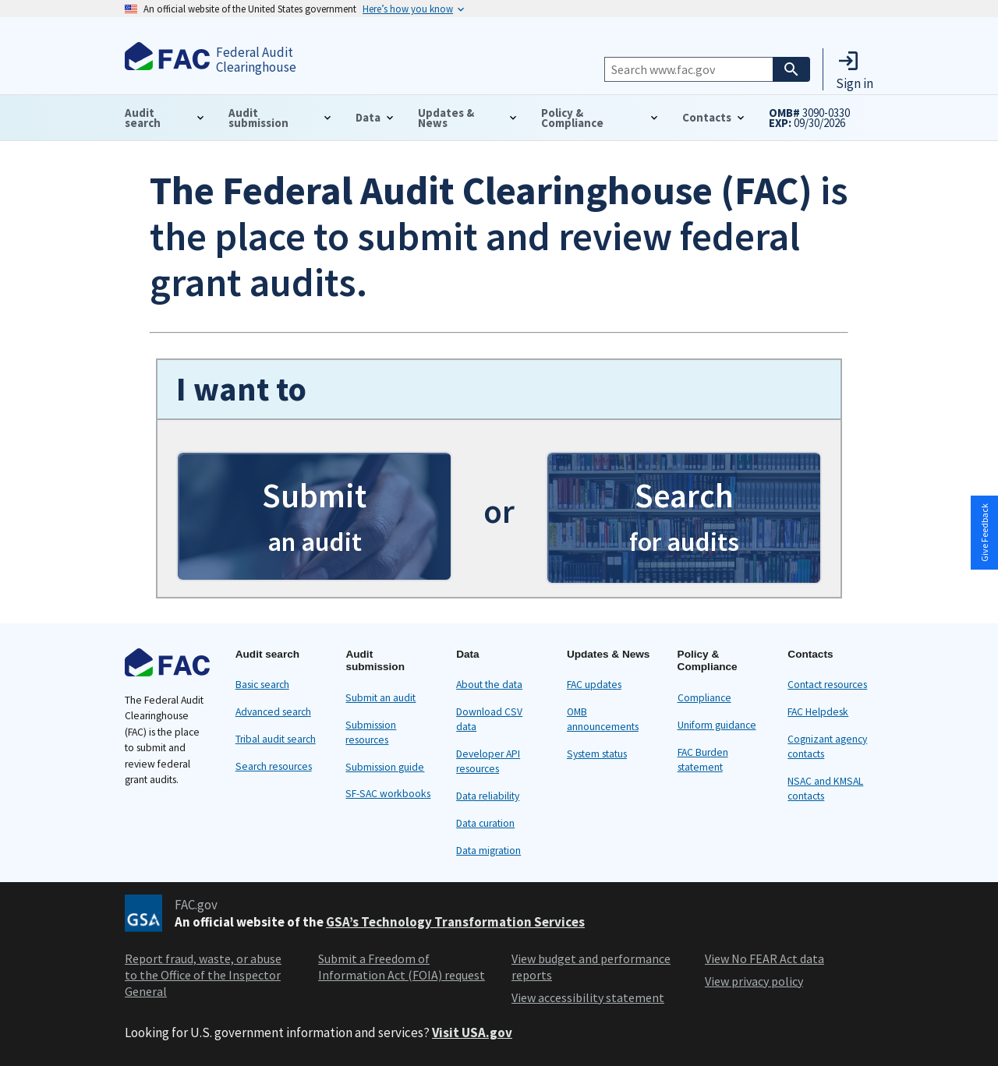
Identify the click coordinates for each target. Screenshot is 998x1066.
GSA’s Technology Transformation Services (455, 921)
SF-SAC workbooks (387, 793)
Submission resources (370, 732)
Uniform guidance (717, 725)
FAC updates (594, 684)
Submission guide (384, 767)
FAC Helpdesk (817, 711)
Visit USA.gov (472, 1032)
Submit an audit (380, 697)
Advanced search (273, 711)
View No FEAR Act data (764, 958)
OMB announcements (603, 719)
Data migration (488, 850)
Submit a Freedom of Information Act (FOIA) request (401, 967)
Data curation (485, 823)
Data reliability (487, 796)
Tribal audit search (275, 739)
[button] (854, 69)
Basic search (262, 684)
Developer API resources (488, 761)
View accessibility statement (587, 997)
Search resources (273, 766)
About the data (489, 684)
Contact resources (827, 684)
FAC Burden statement (703, 760)
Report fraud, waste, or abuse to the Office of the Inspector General (203, 975)
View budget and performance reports (591, 967)
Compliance (704, 697)
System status (597, 754)
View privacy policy (754, 981)
